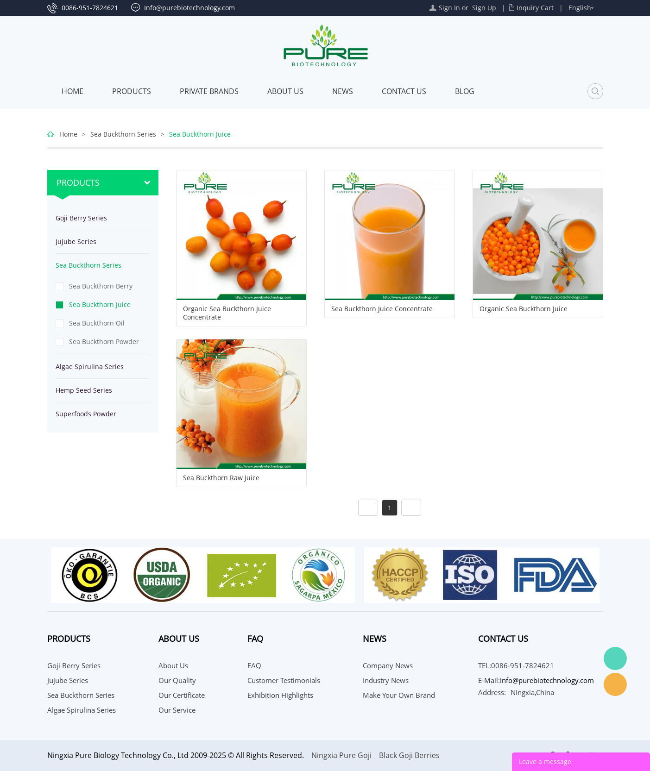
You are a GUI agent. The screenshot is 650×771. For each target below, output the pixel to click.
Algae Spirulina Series (90, 366)
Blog (464, 91)
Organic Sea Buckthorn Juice (524, 309)
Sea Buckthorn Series (123, 134)
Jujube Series (76, 241)
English (579, 7)
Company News (388, 665)
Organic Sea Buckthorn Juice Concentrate (227, 313)
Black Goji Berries (409, 755)
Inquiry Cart (535, 7)
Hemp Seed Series (84, 390)
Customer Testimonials (283, 680)
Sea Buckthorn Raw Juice (221, 478)
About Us (285, 91)
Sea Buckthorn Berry (101, 286)
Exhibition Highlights (280, 695)
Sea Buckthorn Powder (104, 341)
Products (131, 91)
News (342, 91)
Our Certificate (181, 695)
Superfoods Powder (86, 413)
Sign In (449, 7)
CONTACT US (404, 91)
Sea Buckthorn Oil (97, 323)
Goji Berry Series (81, 217)
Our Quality (177, 680)
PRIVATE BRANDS (209, 91)
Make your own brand (399, 695)
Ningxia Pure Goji (341, 755)
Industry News (386, 680)
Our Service (177, 710)
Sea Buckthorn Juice (200, 134)
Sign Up (484, 7)
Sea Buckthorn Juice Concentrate (382, 309)
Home (72, 91)
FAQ (254, 665)
